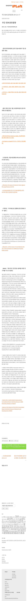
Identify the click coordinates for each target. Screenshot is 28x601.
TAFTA (14, 516)
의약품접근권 (7, 594)
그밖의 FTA (7, 587)
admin (7, 446)
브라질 (8, 522)
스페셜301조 (23, 522)
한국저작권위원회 (12, 531)
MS (6, 516)
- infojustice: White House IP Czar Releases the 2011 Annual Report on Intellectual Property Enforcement (13, 248)
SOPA (11, 517)
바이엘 (24, 521)
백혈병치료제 (4, 522)
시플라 (7, 524)
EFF (2, 516)
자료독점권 (8, 528)
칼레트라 (17, 528)
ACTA (6, 581)
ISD (4, 517)
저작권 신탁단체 (13, 528)
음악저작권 (14, 577)
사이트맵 (21, 2)
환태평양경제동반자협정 (13, 532)
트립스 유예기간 (8, 529)
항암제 (16, 531)
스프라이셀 (4, 524)
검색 (21, 10)
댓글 (4, 561)
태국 (20, 528)
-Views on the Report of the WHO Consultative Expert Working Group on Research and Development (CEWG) (13, 408)
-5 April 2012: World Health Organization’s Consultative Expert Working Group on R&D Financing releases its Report (12, 401)
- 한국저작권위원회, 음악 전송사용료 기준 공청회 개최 (14, 83)
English (17, 2)
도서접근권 (6, 521)
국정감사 (5, 519)
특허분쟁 (18, 529)
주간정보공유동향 (8, 444)
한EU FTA (7, 585)
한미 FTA (6, 583)
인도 (11, 526)
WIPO (6, 588)
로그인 (3, 557)
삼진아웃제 (12, 523)
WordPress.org (5, 562)
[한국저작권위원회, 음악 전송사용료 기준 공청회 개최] (20, 458)
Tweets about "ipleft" (6, 549)
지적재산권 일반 (16, 444)
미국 (21, 520)
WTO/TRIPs (7, 590)
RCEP (8, 517)
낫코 (14, 519)
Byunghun (4, 540)
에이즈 (16, 524)
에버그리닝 (11, 524)
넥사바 (17, 519)
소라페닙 (19, 522)
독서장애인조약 (14, 521)
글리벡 (10, 518)
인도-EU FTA (18, 526)
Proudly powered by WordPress (11, 598)
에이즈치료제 (21, 524)
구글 (20, 517)
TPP (17, 516)
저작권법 (13, 574)
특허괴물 (13, 529)
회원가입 (13, 2)
